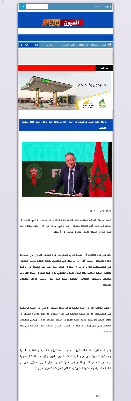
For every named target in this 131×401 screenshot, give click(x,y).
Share (98, 395)
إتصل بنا (107, 7)
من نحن (97, 7)
